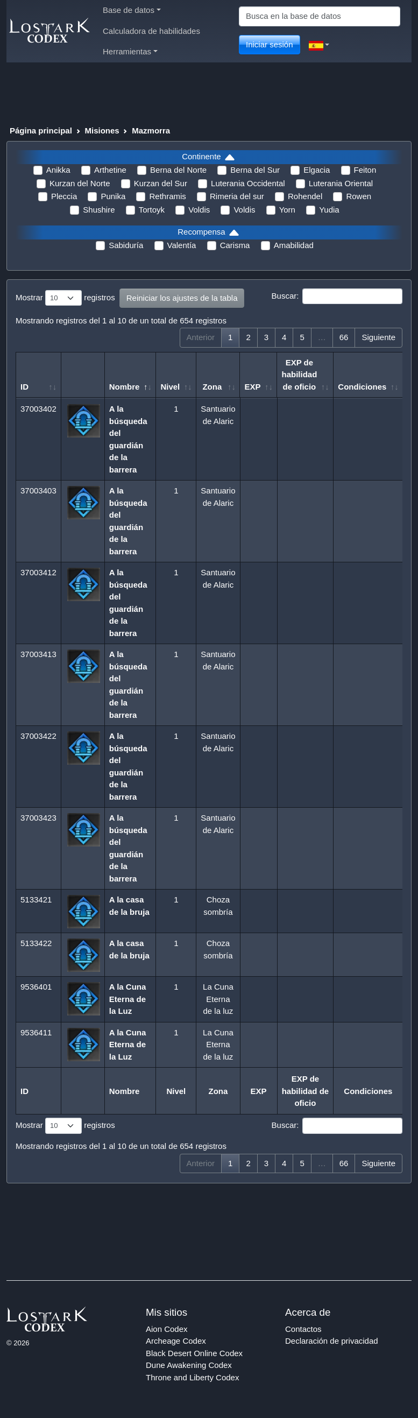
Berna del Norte (178, 169)
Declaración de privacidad (331, 1340)
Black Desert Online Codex (194, 1353)
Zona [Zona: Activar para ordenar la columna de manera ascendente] (212, 386)
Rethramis (167, 196)
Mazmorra (151, 130)
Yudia (329, 209)
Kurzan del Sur (160, 183)
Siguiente (378, 337)
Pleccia (64, 196)
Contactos (303, 1329)
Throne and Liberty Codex (192, 1377)
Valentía (181, 245)
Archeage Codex (176, 1340)
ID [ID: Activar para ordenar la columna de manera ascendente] (24, 386)
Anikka (58, 169)
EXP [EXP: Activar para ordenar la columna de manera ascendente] (252, 386)
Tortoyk (152, 209)
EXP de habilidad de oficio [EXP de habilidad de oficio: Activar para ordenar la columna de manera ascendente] (299, 374)
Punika (113, 196)
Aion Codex (167, 1329)
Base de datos (132, 10)
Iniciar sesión (269, 44)
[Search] (319, 16)
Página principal (41, 130)
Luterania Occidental (248, 183)
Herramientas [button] (130, 51)
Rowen (358, 196)
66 (344, 337)
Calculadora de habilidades (151, 31)
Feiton (365, 169)
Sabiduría (126, 245)
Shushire (99, 209)
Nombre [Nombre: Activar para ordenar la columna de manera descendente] (124, 386)
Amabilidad (294, 245)
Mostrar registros (65, 298)
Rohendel (305, 196)
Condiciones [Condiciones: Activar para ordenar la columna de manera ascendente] (362, 386)
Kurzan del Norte (79, 183)
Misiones (101, 130)
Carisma (235, 245)
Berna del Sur (255, 169)
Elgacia (316, 169)
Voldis (199, 209)
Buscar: (337, 296)
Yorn (287, 209)
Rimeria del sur (237, 196)
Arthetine (110, 169)
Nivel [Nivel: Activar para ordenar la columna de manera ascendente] (170, 386)
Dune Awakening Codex (189, 1365)
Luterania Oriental (341, 183)
